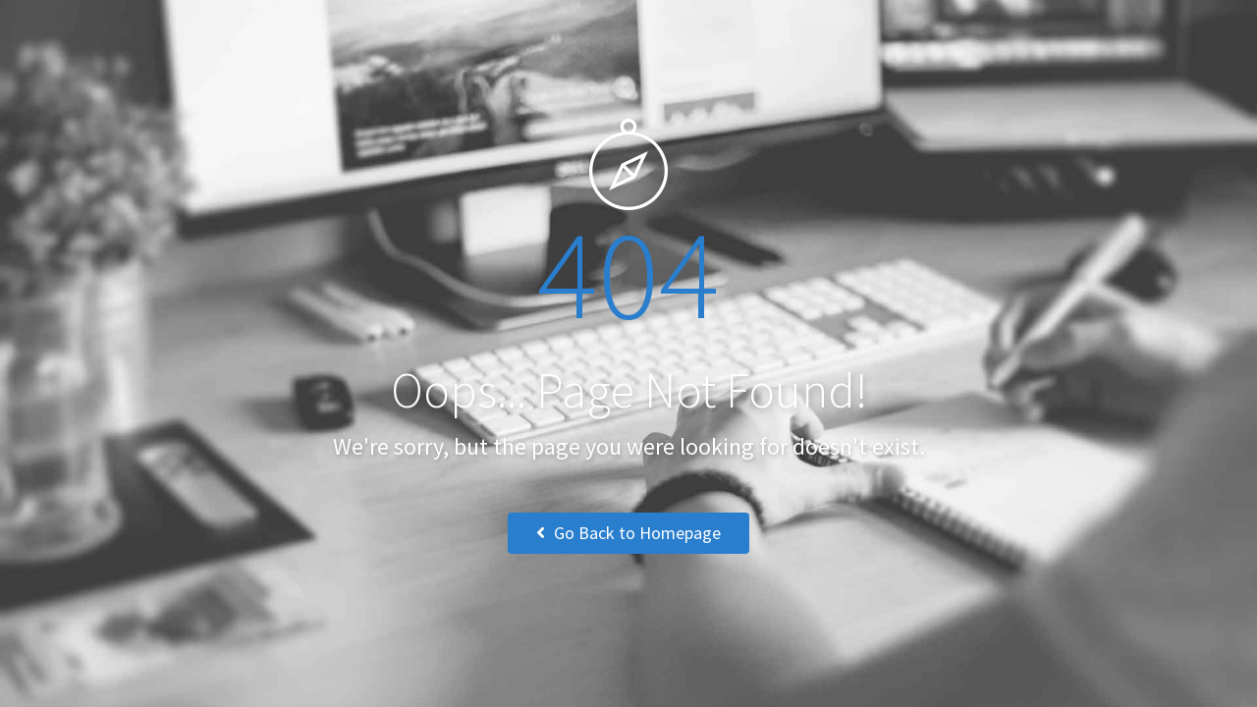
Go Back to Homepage (628, 532)
